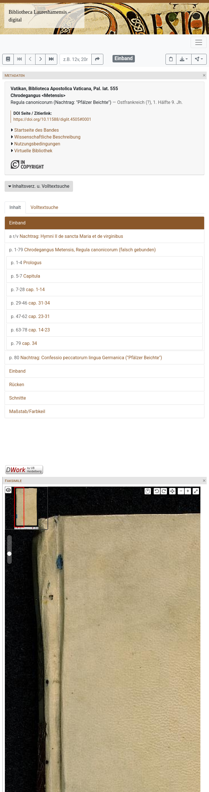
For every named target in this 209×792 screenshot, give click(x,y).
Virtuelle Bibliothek (33, 150)
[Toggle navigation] (199, 42)
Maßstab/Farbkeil (27, 411)
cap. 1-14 (28, 289)
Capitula (25, 276)
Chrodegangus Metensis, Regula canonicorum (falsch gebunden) (82, 249)
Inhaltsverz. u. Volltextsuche (38, 186)
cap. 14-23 (30, 330)
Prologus (26, 262)
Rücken (16, 384)
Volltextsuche (44, 207)
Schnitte (17, 398)
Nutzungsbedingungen (37, 144)
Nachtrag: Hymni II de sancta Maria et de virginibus (66, 236)
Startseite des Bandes (36, 130)
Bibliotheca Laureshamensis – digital (40, 16)
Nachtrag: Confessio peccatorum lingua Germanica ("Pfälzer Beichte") (85, 357)
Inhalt (15, 207)
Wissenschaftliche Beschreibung (47, 137)
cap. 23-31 (30, 316)
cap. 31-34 (30, 303)
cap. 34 (24, 343)
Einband (17, 223)
